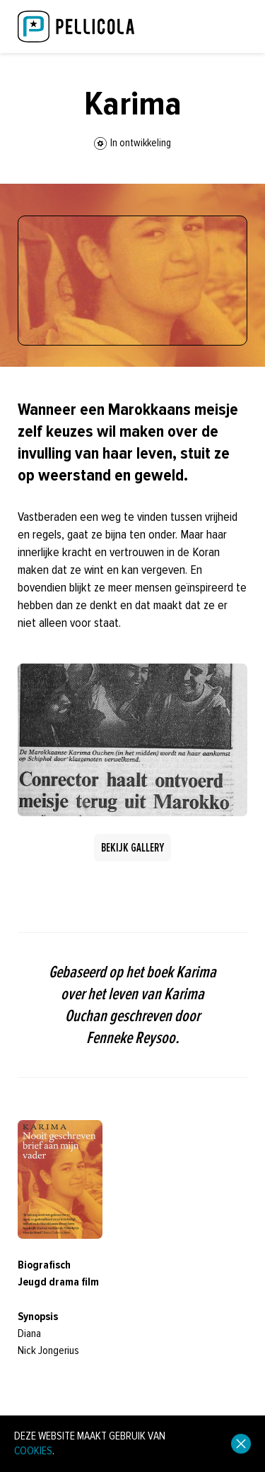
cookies (33, 1451)
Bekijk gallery (132, 847)
